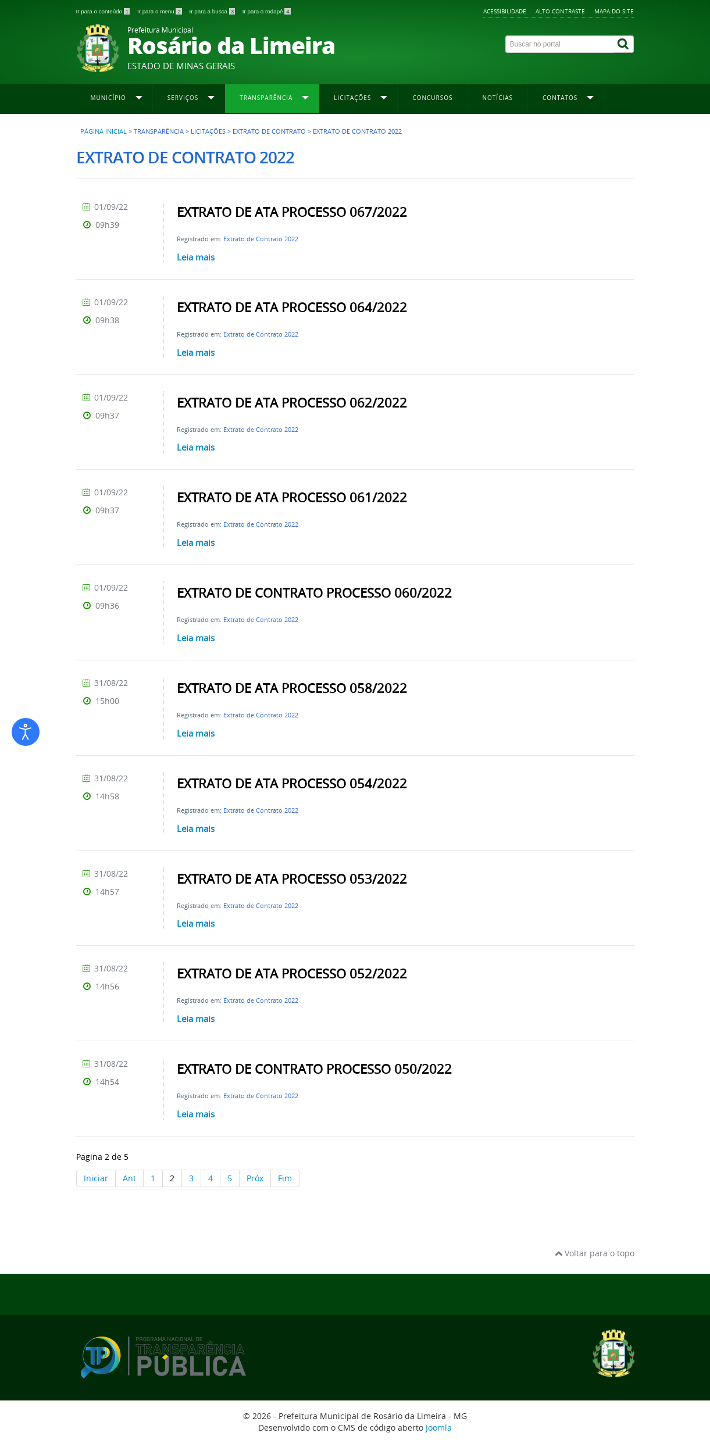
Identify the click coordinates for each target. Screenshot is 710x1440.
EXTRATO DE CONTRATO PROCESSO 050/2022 (314, 1069)
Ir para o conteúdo (103, 11)
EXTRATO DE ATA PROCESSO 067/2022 (292, 212)
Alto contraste (560, 11)
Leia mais (196, 257)
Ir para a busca (213, 11)
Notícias (498, 98)
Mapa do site (614, 11)
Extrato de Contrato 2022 (260, 238)
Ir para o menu (160, 11)
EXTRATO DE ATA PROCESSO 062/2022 (292, 403)
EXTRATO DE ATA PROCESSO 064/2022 (292, 307)
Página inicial (103, 131)
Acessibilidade (504, 11)
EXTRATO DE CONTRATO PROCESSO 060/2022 (314, 593)
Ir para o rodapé (266, 11)
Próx (255, 1178)
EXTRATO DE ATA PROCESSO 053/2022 (292, 879)
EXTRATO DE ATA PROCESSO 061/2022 (292, 497)
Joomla (439, 1427)
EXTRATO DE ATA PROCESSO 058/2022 (292, 688)
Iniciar (96, 1178)
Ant (129, 1178)
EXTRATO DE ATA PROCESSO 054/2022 (292, 783)
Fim (285, 1178)
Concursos (432, 98)
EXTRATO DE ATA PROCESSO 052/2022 (292, 973)
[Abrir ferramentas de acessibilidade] (26, 732)
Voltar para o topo (594, 1253)
